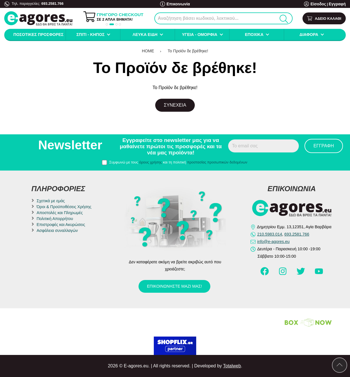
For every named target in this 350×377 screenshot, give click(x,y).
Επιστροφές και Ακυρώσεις (60, 224)
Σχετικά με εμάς (50, 201)
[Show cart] (324, 18)
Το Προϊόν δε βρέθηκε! (188, 51)
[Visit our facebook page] (265, 274)
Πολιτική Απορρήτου (54, 218)
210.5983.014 (269, 234)
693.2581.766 (52, 3)
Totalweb (232, 365)
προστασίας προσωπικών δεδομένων (217, 162)
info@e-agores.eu (273, 241)
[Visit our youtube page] (319, 274)
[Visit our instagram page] (283, 274)
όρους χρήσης (150, 162)
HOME (148, 51)
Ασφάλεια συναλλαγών (57, 230)
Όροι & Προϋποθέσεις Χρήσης (63, 206)
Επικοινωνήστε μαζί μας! (174, 286)
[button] (107, 24)
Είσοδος (320, 4)
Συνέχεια (175, 105)
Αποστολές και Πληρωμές (59, 212)
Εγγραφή (338, 4)
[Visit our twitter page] (301, 274)
